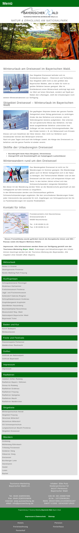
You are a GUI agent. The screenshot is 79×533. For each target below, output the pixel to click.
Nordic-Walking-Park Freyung (14, 273)
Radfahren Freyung (10, 392)
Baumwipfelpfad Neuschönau (14, 309)
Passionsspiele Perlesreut (13, 342)
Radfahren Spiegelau (11, 395)
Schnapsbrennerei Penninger (14, 283)
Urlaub (59, 510)
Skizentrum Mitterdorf (11, 421)
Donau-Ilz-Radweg (10, 385)
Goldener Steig (8, 451)
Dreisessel (6, 457)
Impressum (6, 369)
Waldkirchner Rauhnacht (12, 345)
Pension (58, 523)
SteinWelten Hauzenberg (12, 305)
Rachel (5, 473)
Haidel (5, 467)
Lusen (4, 470)
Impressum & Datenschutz (35, 516)
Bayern (55, 510)
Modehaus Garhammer (11, 286)
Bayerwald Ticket (9, 318)
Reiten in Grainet (9, 266)
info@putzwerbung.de (23, 503)
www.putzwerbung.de (24, 501)
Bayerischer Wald (47, 510)
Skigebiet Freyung (10, 415)
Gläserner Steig (8, 454)
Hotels (21, 523)
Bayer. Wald (28, 249)
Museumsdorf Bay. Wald (12, 312)
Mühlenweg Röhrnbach (11, 444)
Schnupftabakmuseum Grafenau (15, 299)
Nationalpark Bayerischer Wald (15, 315)
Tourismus (32, 510)
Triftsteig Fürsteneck (11, 448)
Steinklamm (7, 464)
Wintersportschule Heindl (12, 412)
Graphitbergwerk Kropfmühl (13, 302)
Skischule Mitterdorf (10, 418)
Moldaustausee (8, 332)
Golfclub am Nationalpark (13, 355)
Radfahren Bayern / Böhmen (14, 382)
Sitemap (51, 516)
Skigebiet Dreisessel (11, 431)
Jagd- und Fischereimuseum (14, 293)
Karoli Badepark (9, 329)
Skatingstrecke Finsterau (12, 269)
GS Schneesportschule (11, 425)
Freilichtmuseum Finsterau (13, 289)
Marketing (38, 510)
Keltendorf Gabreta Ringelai (14, 296)
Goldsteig (6, 441)
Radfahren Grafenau (10, 389)
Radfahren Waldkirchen (12, 401)
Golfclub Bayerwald (10, 359)
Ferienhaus (58, 527)
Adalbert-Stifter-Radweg (12, 379)
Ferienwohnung (20, 527)
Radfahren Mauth (9, 398)
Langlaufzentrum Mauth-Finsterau (16, 428)
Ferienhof (20, 530)
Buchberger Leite (9, 461)
